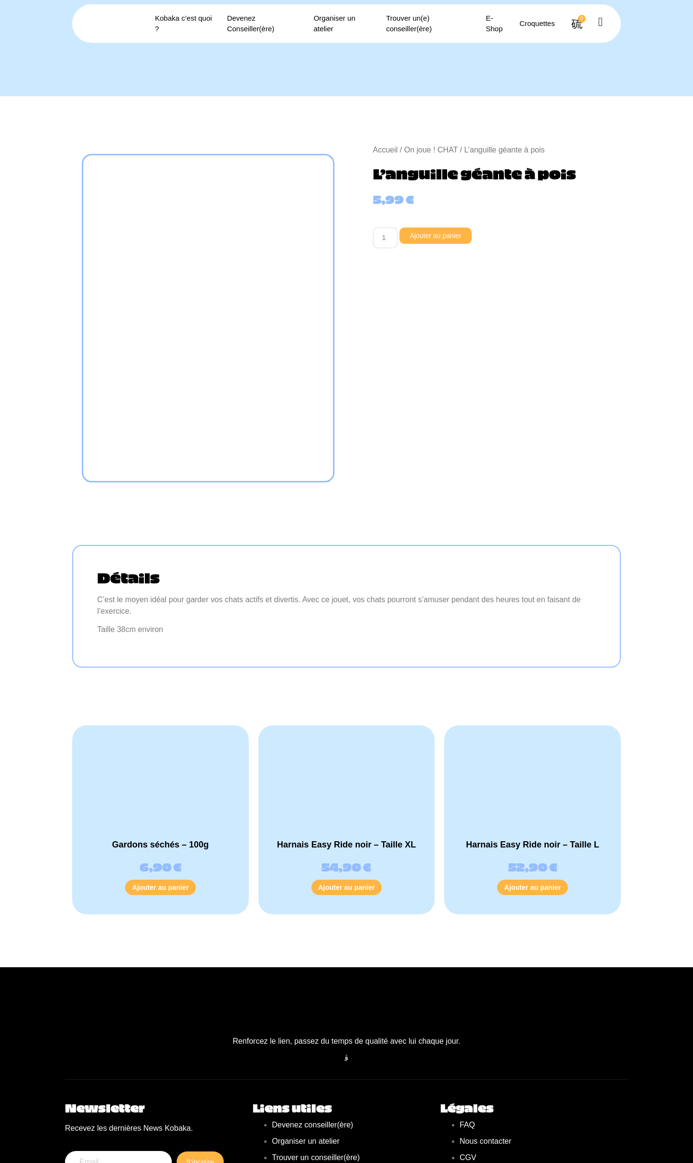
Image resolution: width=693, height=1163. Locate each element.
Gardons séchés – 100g (160, 761)
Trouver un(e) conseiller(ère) (424, 23)
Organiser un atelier (340, 23)
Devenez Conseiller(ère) (265, 23)
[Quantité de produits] (387, 239)
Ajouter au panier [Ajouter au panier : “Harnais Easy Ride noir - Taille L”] (533, 805)
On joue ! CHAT (431, 150)
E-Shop (487, 23)
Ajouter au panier (442, 236)
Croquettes (522, 23)
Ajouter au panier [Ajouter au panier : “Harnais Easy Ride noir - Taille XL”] (346, 805)
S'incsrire (198, 1087)
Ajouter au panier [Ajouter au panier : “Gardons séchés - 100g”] (160, 805)
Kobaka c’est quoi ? (188, 23)
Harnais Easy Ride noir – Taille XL (346, 761)
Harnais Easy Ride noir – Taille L (532, 761)
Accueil (385, 150)
